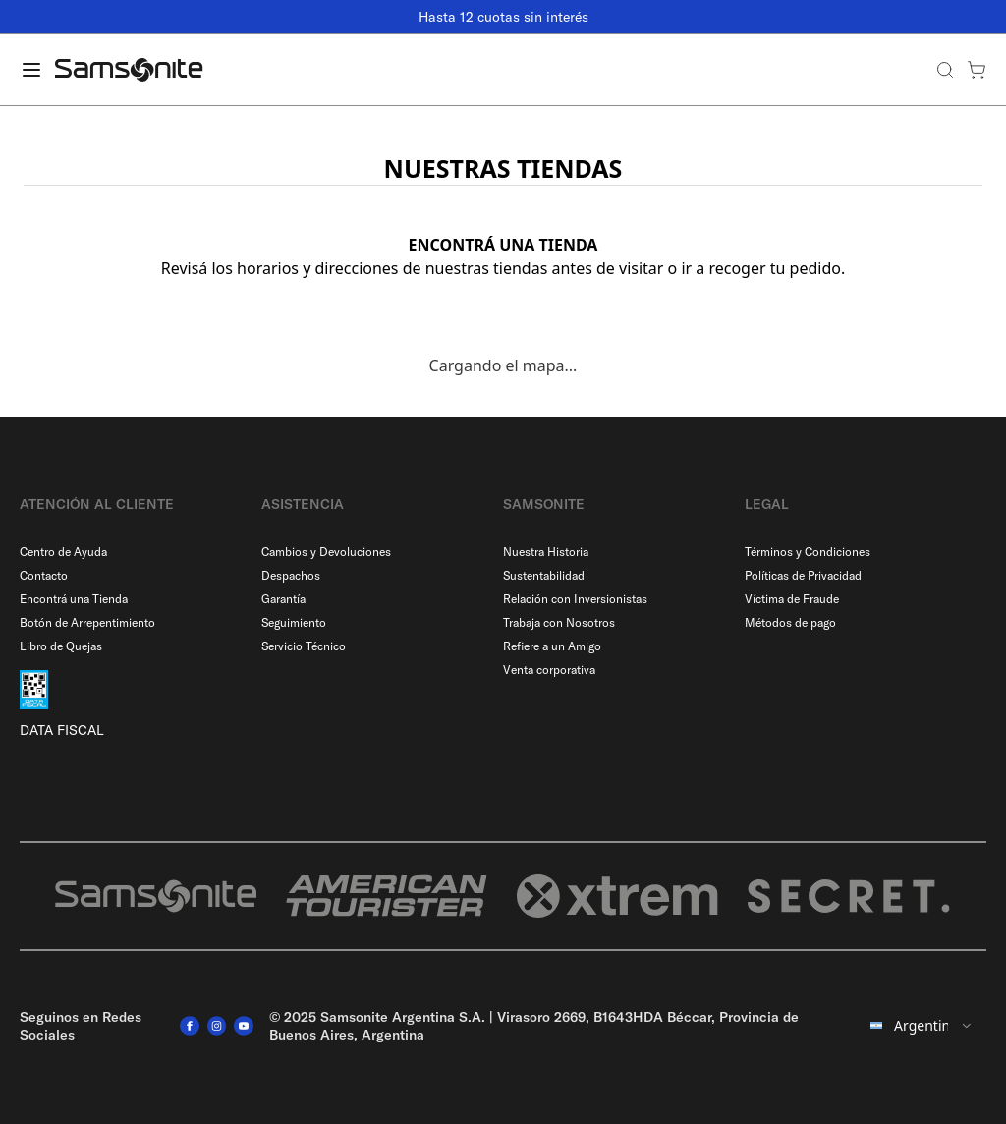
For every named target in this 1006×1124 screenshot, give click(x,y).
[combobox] (919, 1025)
